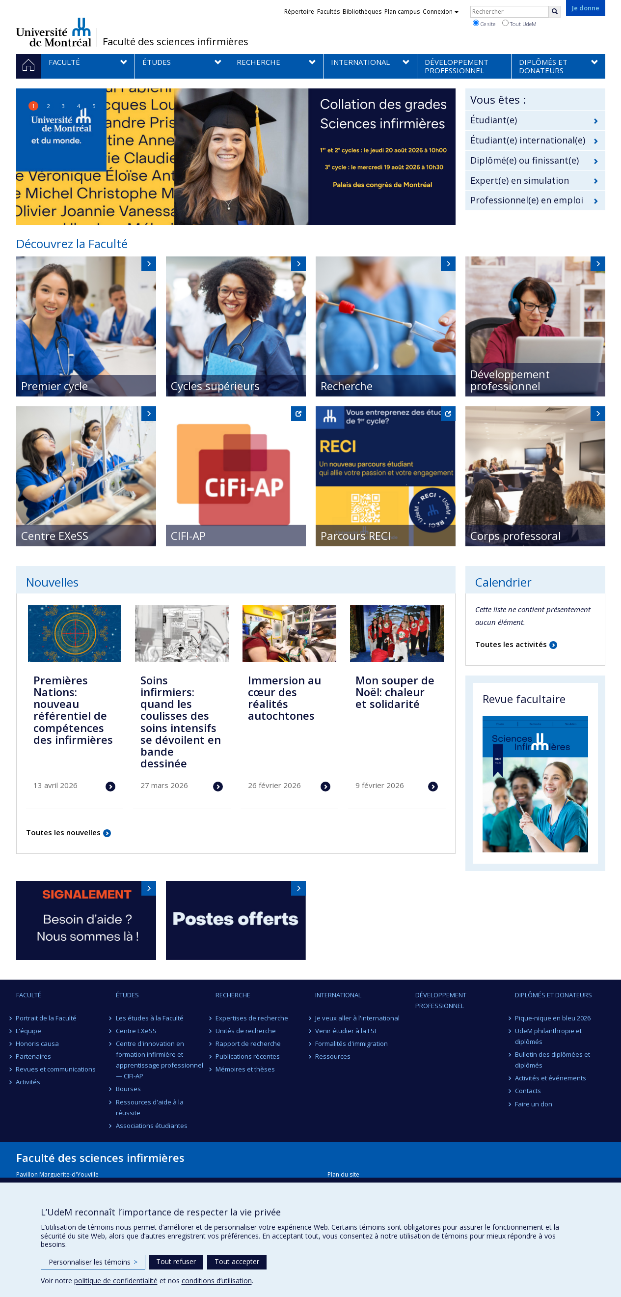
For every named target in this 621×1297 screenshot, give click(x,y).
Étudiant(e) (493, 120)
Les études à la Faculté (150, 1018)
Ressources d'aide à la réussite (150, 1107)
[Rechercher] (555, 12)
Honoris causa (37, 1043)
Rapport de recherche (248, 1043)
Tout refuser (176, 1261)
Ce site (484, 24)
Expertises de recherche (252, 1018)
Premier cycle (54, 385)
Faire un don (533, 1104)
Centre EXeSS (54, 535)
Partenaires (34, 1056)
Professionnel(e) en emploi (526, 200)
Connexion (441, 11)
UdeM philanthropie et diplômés (548, 1036)
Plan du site (343, 1174)
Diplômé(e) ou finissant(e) (524, 160)
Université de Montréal (53, 32)
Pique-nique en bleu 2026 (553, 1018)
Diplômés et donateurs (553, 994)
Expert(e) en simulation (519, 180)
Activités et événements (550, 1077)
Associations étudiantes (152, 1125)
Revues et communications (56, 1069)
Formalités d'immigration (351, 1043)
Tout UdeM (519, 24)
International (338, 994)
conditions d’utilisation (217, 1280)
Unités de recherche (246, 1030)
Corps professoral (515, 535)
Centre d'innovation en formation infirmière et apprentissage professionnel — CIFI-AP (159, 1059)
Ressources (333, 1056)
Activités (28, 1081)
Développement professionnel (510, 380)
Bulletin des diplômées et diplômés (552, 1060)
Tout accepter (237, 1261)
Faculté (28, 994)
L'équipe (29, 1030)
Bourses (128, 1088)
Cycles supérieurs (215, 385)
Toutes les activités (511, 644)
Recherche (347, 385)
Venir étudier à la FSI (345, 1030)
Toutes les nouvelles (63, 832)
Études (127, 994)
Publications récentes (248, 1056)
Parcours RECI (356, 535)
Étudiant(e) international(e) (527, 140)
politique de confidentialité (116, 1280)
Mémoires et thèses (245, 1069)
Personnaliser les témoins (93, 1262)
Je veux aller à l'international (357, 1018)
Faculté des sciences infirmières (175, 42)
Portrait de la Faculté (46, 1018)
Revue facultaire (524, 698)
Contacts (528, 1090)
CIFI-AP (188, 535)
